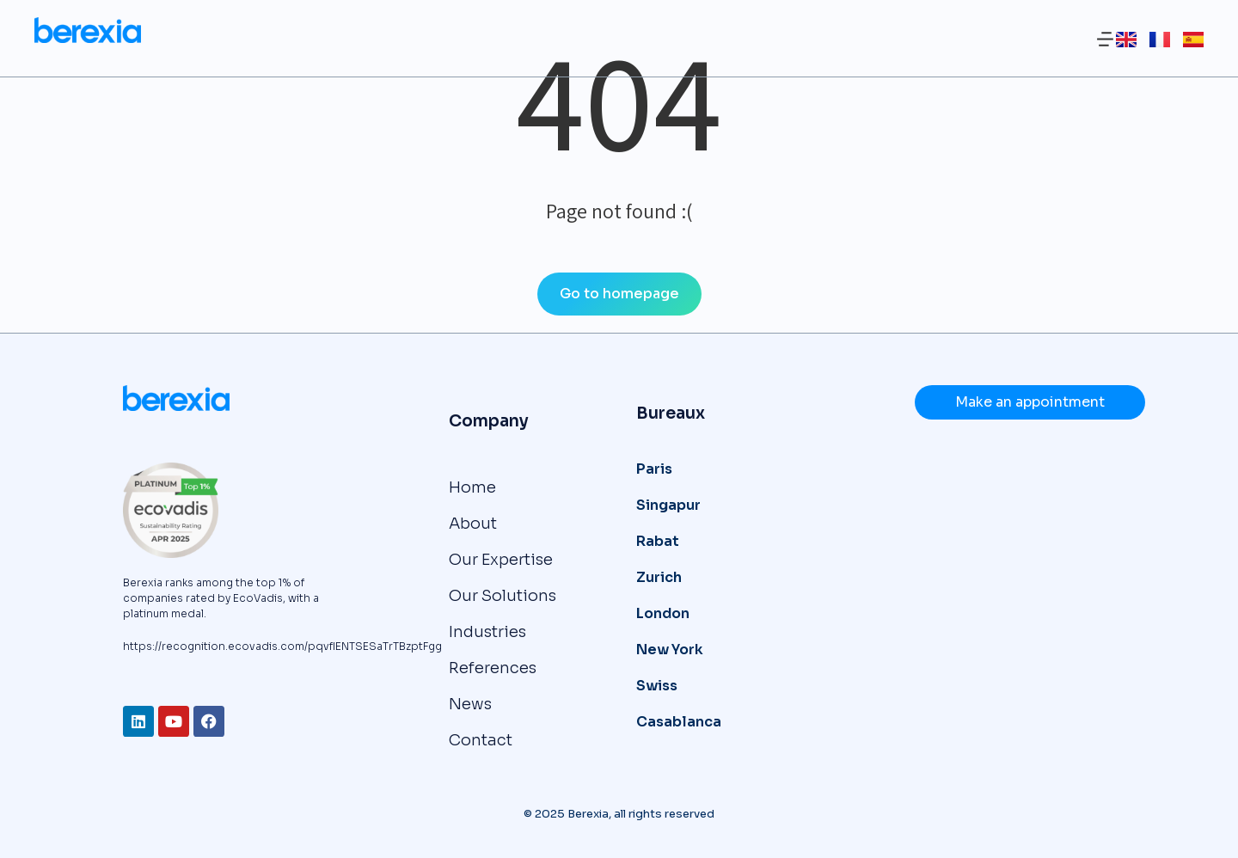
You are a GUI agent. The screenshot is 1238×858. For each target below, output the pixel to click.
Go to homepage (619, 294)
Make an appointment (1030, 402)
